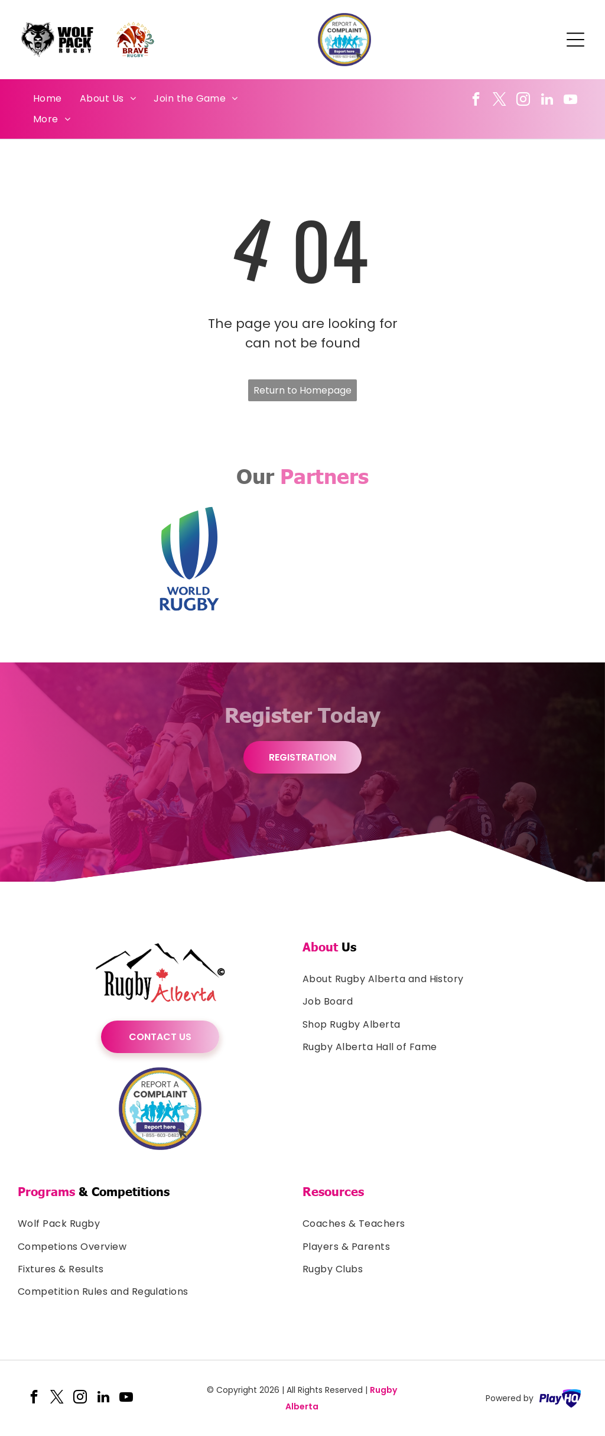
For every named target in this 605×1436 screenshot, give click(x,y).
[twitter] (499, 100)
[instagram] (523, 100)
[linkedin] (546, 100)
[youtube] (570, 100)
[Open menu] (575, 39)
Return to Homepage (302, 390)
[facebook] (476, 100)
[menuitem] (47, 99)
